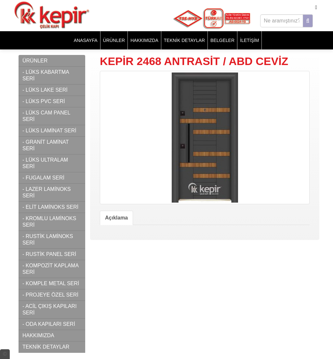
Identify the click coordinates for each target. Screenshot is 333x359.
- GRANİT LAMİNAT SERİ (45, 145)
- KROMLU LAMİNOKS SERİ (49, 222)
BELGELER (222, 40)
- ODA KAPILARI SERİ (48, 324)
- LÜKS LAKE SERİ (45, 90)
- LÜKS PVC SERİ (43, 101)
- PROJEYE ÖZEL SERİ (50, 295)
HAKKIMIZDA (144, 40)
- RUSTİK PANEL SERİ (49, 254)
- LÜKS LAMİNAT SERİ (49, 130)
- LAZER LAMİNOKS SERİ (46, 192)
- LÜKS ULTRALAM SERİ (45, 163)
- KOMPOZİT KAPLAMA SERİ (50, 269)
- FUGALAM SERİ (43, 177)
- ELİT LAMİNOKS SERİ (50, 207)
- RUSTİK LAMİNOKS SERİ (47, 239)
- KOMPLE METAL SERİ (50, 283)
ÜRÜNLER (114, 40)
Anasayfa (86, 40)
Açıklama (116, 217)
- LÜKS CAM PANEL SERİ (46, 116)
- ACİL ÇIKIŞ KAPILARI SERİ (49, 309)
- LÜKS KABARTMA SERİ (45, 75)
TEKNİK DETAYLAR (184, 40)
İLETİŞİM (249, 40)
